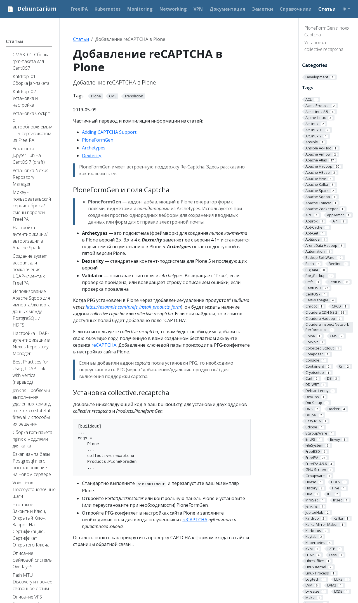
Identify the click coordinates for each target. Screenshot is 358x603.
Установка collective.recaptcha (323, 45)
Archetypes (93, 148)
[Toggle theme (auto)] (346, 9)
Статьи (81, 39)
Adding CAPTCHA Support (109, 132)
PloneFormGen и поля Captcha (327, 31)
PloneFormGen (97, 140)
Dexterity (91, 155)
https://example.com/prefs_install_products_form (133, 307)
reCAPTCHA (103, 345)
